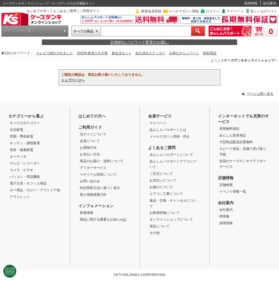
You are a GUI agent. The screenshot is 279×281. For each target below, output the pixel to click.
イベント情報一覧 (232, 191)
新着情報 (86, 213)
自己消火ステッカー (150, 53)
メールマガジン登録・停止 (170, 136)
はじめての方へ (38, 11)
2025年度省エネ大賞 (92, 53)
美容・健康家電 (21, 150)
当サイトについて (93, 134)
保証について (160, 226)
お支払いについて (163, 180)
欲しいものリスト (264, 11)
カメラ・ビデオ (21, 170)
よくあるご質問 (64, 11)
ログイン (212, 11)
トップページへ (73, 80)
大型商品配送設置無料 (236, 142)
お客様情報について (165, 213)
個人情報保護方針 (93, 195)
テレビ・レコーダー (25, 163)
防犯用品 (210, 53)
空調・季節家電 (21, 136)
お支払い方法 (90, 154)
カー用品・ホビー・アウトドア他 (35, 190)
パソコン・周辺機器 (25, 177)
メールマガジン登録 (184, 11)
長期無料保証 (229, 129)
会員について (90, 141)
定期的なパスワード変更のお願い (139, 42)
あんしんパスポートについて (171, 155)
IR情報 (224, 216)
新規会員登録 (151, 11)
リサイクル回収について (98, 174)
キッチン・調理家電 (25, 143)
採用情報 (251, 3)
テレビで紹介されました (54, 53)
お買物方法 (88, 148)
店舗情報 (226, 178)
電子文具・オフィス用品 (28, 183)
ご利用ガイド (90, 11)
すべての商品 (83, 31)
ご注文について (161, 174)
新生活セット (122, 53)
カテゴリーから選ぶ (19, 31)
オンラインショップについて (171, 219)
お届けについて (161, 187)
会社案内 (269, 3)
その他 (155, 233)
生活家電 (16, 130)
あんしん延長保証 (232, 135)
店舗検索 (226, 185)
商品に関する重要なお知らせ (103, 219)
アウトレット (20, 197)
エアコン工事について (166, 194)
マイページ (235, 11)
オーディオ (18, 157)
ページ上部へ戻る (260, 94)
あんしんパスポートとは (168, 130)
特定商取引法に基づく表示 (100, 188)
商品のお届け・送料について (101, 161)
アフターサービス (93, 168)
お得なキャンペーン (184, 53)
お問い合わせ (90, 181)
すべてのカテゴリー (25, 123)
